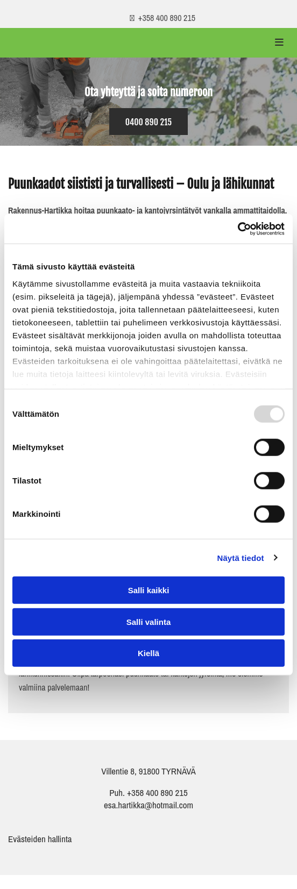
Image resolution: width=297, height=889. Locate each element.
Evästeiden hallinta (40, 839)
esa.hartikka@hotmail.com (148, 805)
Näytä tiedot (240, 557)
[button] (148, 121)
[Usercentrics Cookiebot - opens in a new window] (237, 229)
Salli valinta (148, 621)
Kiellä (148, 653)
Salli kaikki (148, 590)
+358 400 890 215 (156, 792)
